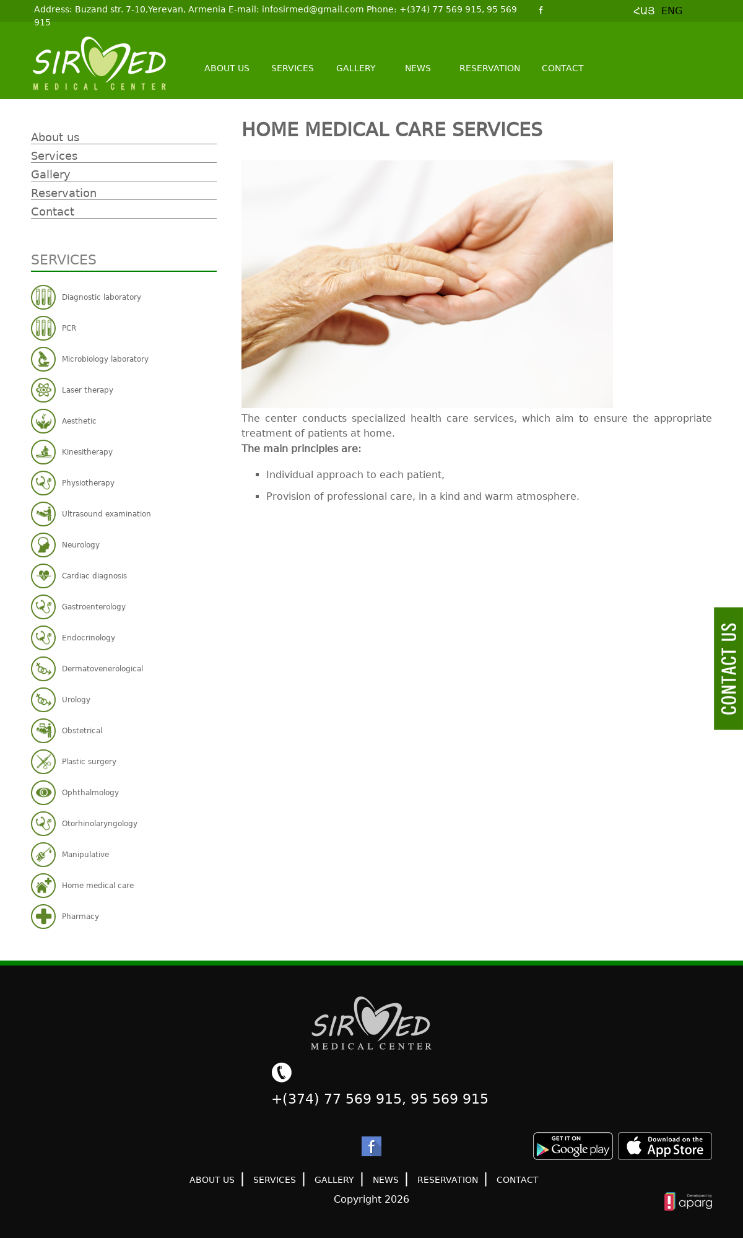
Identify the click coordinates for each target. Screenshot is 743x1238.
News (418, 68)
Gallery (356, 68)
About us (227, 68)
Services (292, 68)
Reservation (489, 68)
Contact (563, 68)
